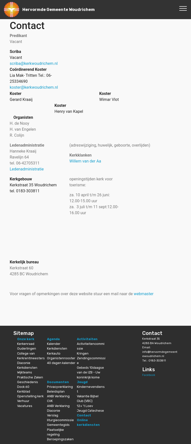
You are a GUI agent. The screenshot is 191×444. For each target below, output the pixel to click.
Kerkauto (53, 353)
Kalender (53, 344)
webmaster (144, 293)
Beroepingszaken (60, 439)
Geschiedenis (27, 382)
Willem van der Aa (85, 161)
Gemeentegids (58, 425)
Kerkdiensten (27, 367)
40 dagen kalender (61, 363)
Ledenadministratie (27, 169)
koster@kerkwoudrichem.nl (34, 87)
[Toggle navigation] (183, 8)
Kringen (83, 353)
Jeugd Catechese (90, 410)
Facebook (148, 375)
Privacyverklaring (60, 387)
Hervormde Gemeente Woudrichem (58, 9)
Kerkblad (23, 391)
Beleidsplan (56, 391)
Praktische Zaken (30, 377)
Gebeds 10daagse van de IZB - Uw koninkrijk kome (90, 372)
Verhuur (23, 401)
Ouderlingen (26, 348)
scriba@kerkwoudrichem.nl (34, 63)
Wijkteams (24, 372)
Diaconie (23, 363)
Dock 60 (23, 387)
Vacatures (24, 406)
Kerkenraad (25, 344)
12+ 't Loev (85, 406)
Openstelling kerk (30, 396)
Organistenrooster (61, 358)
